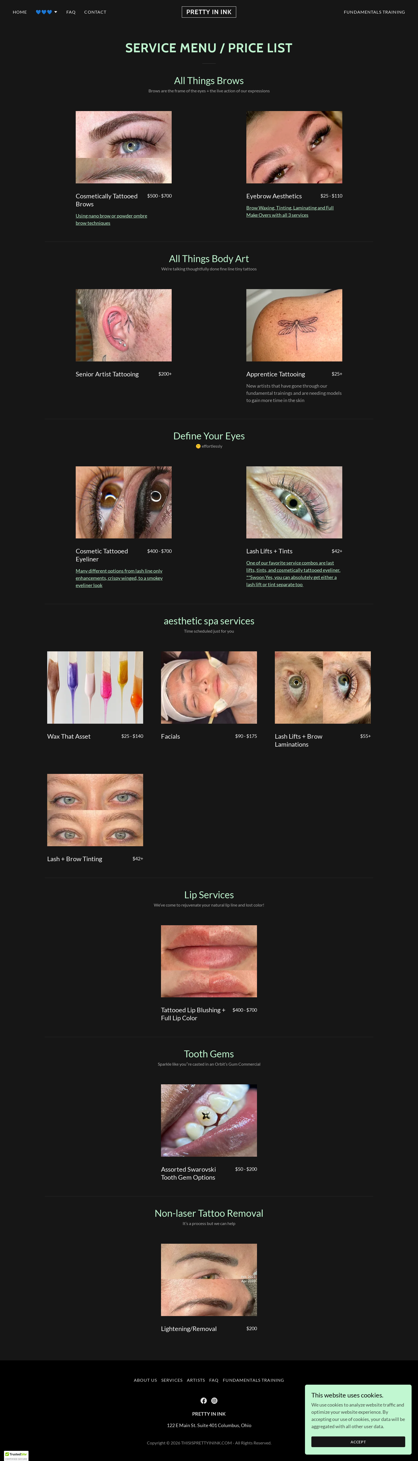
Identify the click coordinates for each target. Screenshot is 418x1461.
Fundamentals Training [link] (374, 11)
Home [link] (20, 11)
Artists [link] (196, 1380)
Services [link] (172, 1380)
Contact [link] (95, 11)
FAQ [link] (71, 11)
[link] (209, 12)
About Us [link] (145, 1380)
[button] (47, 12)
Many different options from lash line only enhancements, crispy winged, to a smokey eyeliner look (119, 578)
